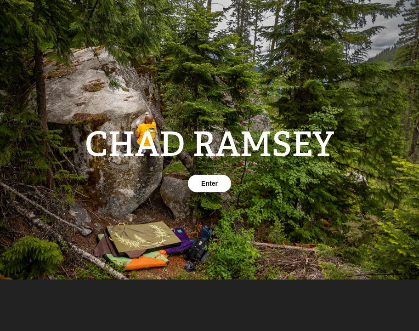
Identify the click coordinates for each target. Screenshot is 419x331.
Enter (209, 183)
